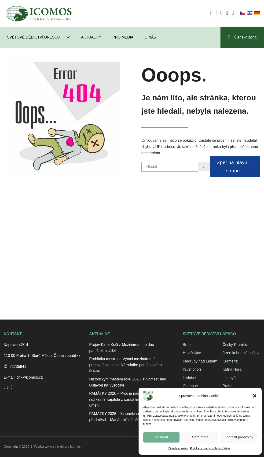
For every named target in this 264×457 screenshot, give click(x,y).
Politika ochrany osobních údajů (210, 448)
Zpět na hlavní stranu (236, 166)
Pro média (122, 37)
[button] (254, 396)
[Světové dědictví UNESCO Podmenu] (70, 37)
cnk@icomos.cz (29, 377)
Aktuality (91, 37)
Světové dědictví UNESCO (33, 37)
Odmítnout (200, 437)
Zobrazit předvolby (238, 437)
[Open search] (209, 13)
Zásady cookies (178, 448)
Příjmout (161, 437)
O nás (150, 37)
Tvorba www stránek (49, 446)
